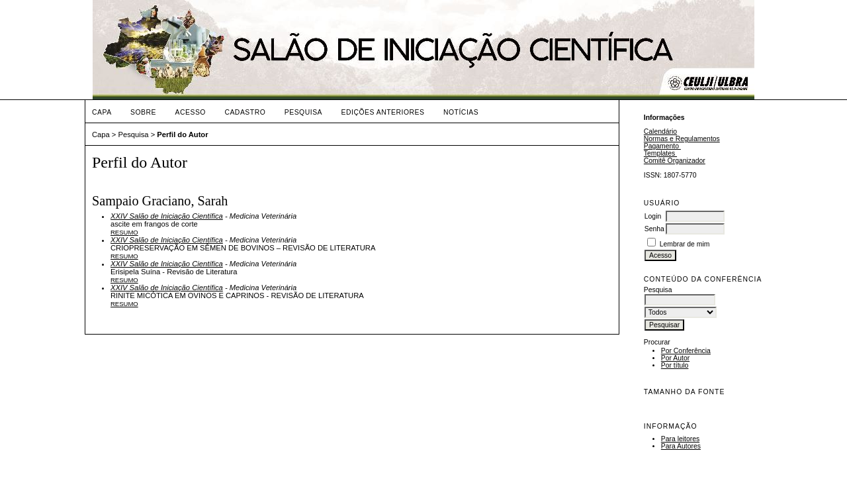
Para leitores (680, 439)
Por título (675, 365)
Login (653, 216)
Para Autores (681, 446)
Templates (660, 153)
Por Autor (675, 358)
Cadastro (244, 112)
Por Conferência (686, 350)
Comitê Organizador (674, 160)
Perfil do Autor (182, 134)
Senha (654, 229)
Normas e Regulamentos (682, 138)
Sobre (143, 112)
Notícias (460, 112)
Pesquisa (303, 112)
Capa (102, 112)
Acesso (190, 112)
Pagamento (662, 146)
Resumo (124, 232)
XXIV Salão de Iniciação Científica (167, 216)
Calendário (660, 131)
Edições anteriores (383, 112)
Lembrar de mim (685, 244)
